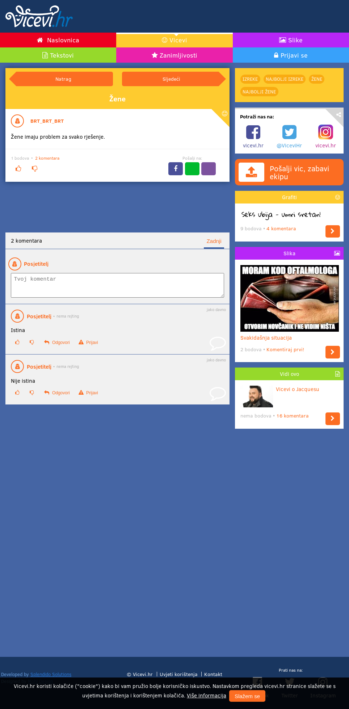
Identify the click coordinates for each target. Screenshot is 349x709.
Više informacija (206, 695)
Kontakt (213, 674)
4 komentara (281, 228)
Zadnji (214, 241)
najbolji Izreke (284, 79)
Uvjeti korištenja (179, 674)
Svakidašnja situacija (289, 334)
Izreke (250, 79)
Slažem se (247, 696)
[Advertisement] (259, 16)
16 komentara (292, 415)
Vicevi (178, 39)
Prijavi (88, 345)
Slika (289, 253)
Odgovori (57, 345)
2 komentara (47, 158)
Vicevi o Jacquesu (279, 389)
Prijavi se (294, 55)
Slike (295, 39)
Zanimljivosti (178, 55)
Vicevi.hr (143, 674)
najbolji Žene (259, 91)
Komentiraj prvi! (285, 349)
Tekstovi (62, 55)
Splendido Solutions (50, 674)
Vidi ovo (289, 373)
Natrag (63, 78)
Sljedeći (171, 78)
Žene (316, 79)
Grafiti (289, 197)
